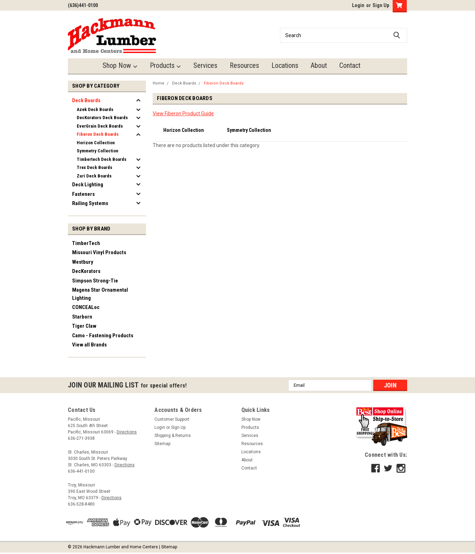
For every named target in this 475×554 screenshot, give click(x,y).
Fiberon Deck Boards (98, 134)
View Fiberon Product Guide (183, 113)
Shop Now (119, 65)
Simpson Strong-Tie (95, 281)
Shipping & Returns (172, 435)
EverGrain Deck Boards (100, 126)
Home (158, 83)
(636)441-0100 (83, 5)
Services (205, 65)
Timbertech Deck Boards (102, 159)
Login (358, 5)
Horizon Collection (96, 142)
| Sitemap (168, 546)
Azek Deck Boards (95, 109)
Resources (244, 65)
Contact (349, 65)
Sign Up (381, 5)
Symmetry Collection (97, 150)
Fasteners (83, 194)
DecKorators (86, 271)
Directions (127, 432)
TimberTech (86, 243)
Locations (284, 65)
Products (165, 65)
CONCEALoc (86, 307)
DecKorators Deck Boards (102, 117)
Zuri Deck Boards (94, 176)
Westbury (82, 262)
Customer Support (171, 419)
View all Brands (89, 345)
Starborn (82, 317)
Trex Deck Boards (94, 167)
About (319, 65)
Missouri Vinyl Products (99, 252)
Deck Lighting (87, 184)
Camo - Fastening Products (102, 335)
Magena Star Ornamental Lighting (100, 294)
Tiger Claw (84, 326)
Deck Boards (86, 100)
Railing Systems (90, 203)
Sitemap (162, 443)
